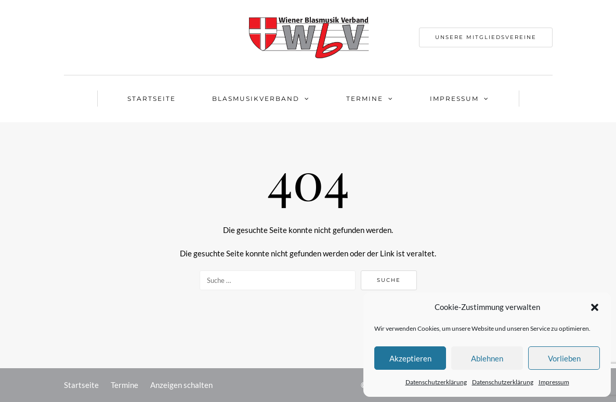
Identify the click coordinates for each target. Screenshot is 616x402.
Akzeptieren (410, 358)
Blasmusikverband (255, 98)
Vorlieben (564, 358)
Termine (364, 98)
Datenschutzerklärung (436, 382)
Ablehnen (487, 358)
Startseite (151, 98)
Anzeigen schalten (181, 385)
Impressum (554, 382)
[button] (594, 307)
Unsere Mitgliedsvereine (485, 37)
